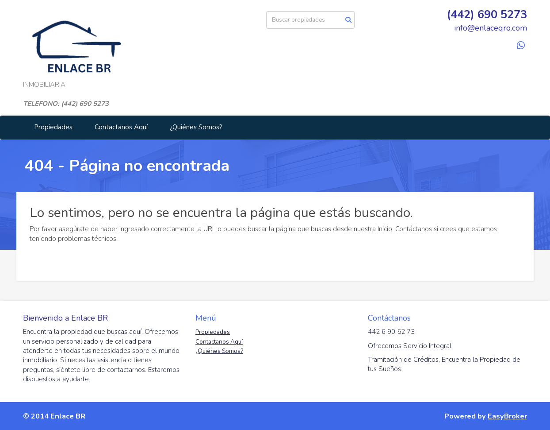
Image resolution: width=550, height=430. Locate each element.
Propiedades (53, 127)
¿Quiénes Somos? (196, 127)
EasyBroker (507, 416)
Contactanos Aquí (121, 127)
